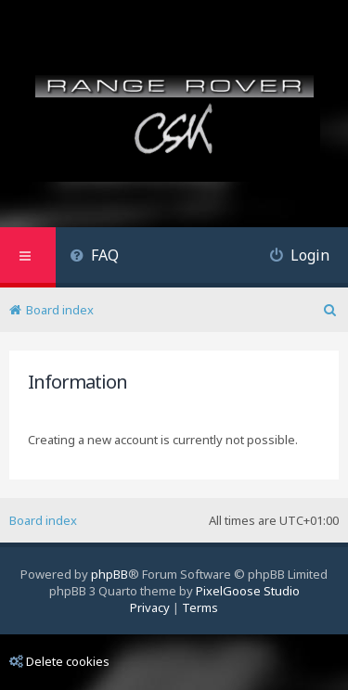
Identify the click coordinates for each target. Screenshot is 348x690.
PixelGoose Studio (248, 590)
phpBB (109, 574)
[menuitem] (94, 257)
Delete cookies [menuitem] (59, 661)
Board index (43, 520)
